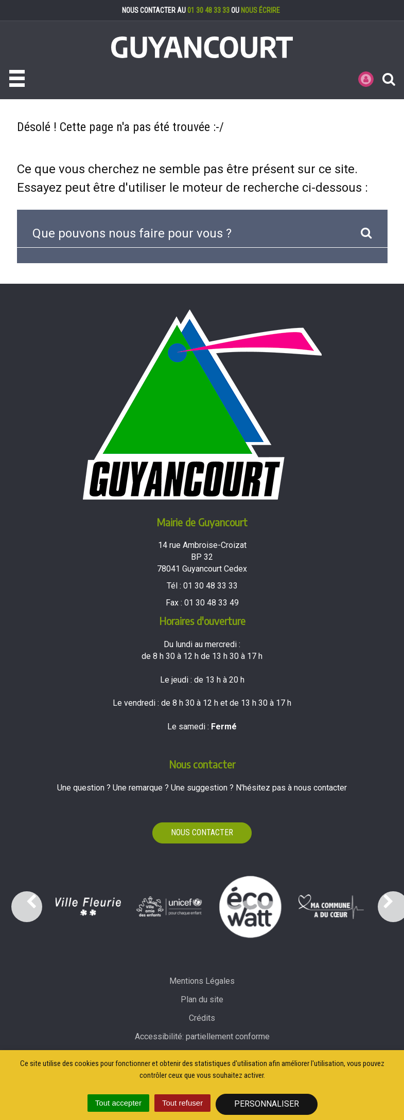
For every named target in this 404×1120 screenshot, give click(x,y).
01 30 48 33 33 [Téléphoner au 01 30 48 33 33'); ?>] (210, 586)
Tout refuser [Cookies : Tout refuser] (182, 1102)
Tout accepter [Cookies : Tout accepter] (118, 1102)
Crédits (202, 1018)
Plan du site (202, 999)
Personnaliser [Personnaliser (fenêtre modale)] (266, 1104)
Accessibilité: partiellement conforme (202, 1036)
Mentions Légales (202, 981)
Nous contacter (202, 832)
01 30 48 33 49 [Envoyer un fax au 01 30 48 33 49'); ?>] (211, 603)
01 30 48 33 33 (208, 10)
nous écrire (260, 10)
